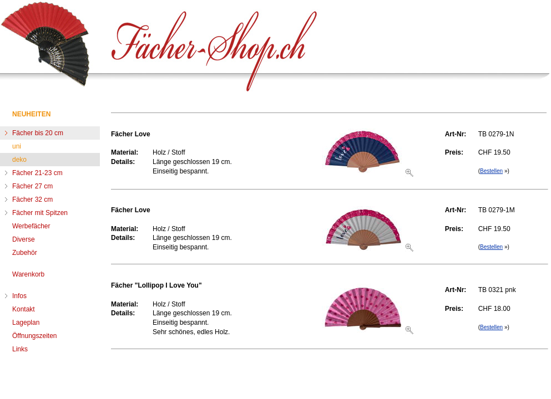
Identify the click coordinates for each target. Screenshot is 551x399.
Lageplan (25, 322)
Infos (19, 296)
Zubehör (24, 253)
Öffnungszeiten (34, 336)
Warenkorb (28, 274)
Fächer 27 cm (32, 186)
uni (16, 146)
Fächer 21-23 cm (37, 173)
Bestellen (491, 171)
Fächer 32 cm (32, 199)
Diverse (23, 239)
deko (19, 159)
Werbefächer (31, 226)
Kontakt (23, 309)
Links (20, 349)
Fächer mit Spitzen (40, 213)
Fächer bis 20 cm (37, 133)
